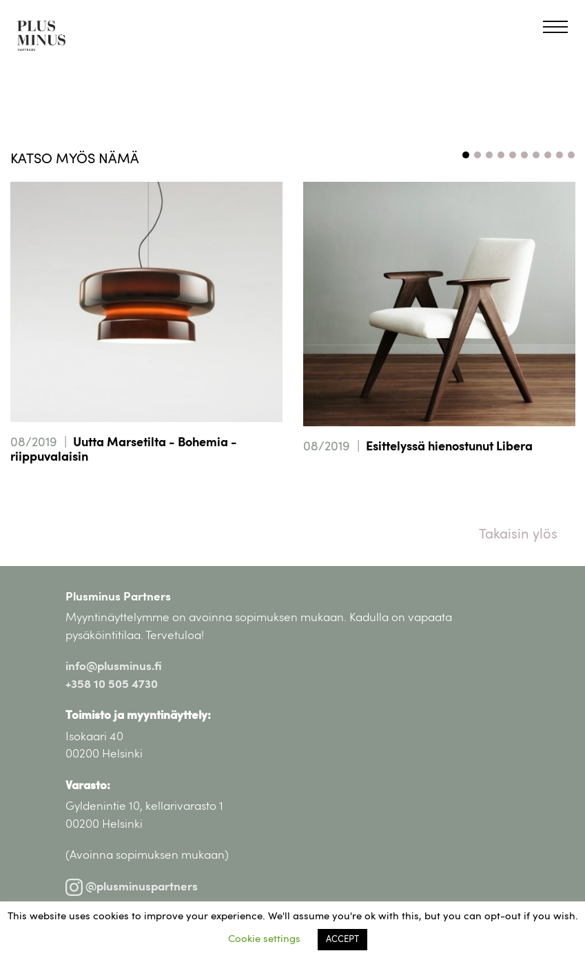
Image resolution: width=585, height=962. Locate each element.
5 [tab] (512, 154)
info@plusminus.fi (113, 667)
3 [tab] (489, 154)
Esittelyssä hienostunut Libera (449, 447)
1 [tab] (465, 154)
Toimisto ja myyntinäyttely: (138, 716)
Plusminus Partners (118, 597)
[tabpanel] (146, 343)
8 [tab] (547, 154)
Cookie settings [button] (264, 939)
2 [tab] (477, 154)
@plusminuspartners (131, 887)
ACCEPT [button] (342, 939)
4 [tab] (500, 154)
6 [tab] (524, 154)
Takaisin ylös (518, 535)
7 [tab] (536, 154)
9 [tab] (559, 154)
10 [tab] (571, 154)
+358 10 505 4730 (111, 685)
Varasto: (87, 786)
